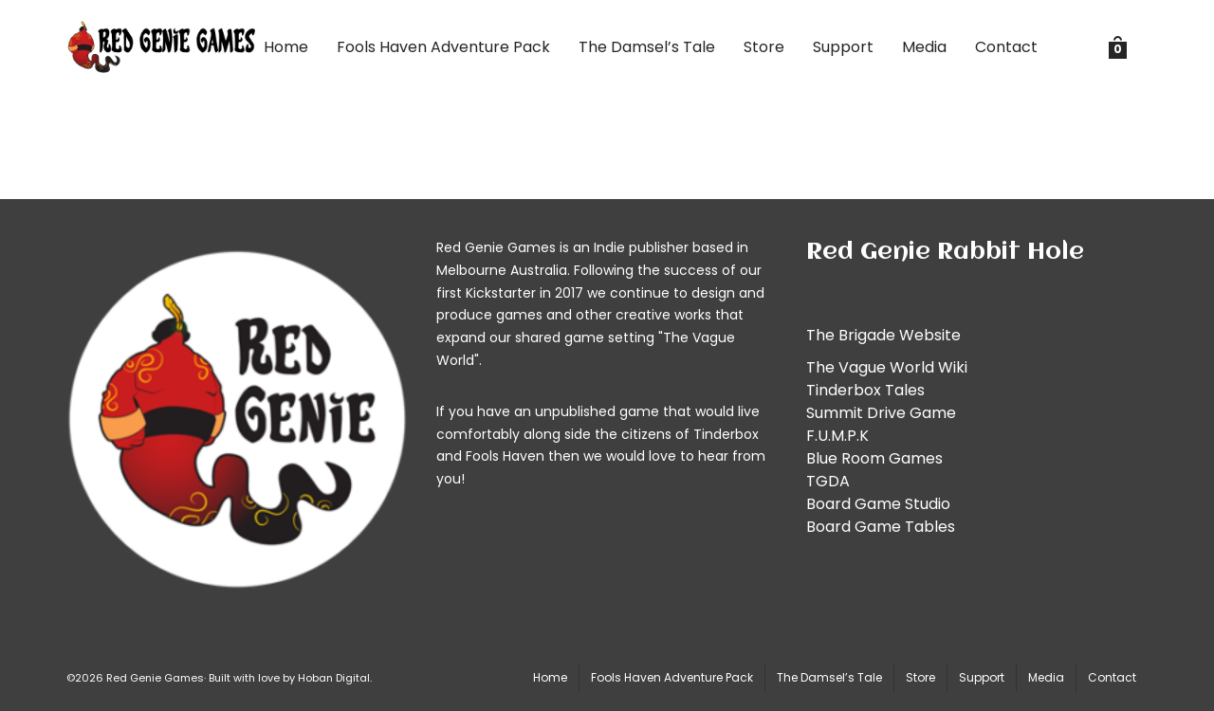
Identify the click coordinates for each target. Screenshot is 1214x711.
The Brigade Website (883, 335)
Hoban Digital (334, 677)
